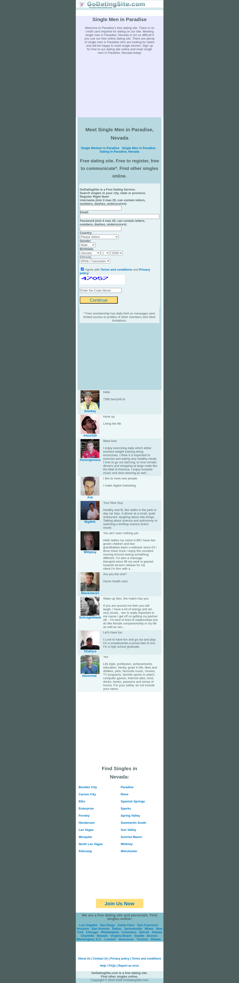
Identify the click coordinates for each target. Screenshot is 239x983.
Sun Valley (128, 830)
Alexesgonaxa (90, 460)
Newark (102, 935)
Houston (83, 928)
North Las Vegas (91, 844)
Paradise (127, 787)
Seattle (139, 935)
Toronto (142, 939)
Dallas (116, 928)
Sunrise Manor (131, 837)
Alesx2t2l (90, 435)
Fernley (84, 815)
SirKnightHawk (90, 617)
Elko (82, 801)
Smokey (90, 411)
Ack (90, 497)
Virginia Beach (121, 935)
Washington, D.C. (89, 939)
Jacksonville (133, 928)
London (110, 939)
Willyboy (90, 552)
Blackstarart (90, 593)
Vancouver (126, 939)
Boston (152, 935)
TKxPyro (90, 651)
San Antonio (101, 928)
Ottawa (155, 939)
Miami (149, 928)
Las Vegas (86, 830)
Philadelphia (110, 932)
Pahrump (85, 851)
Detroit (144, 932)
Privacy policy (120, 958)
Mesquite (85, 837)
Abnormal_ (90, 676)
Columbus (129, 932)
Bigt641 (90, 521)
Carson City (87, 794)
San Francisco (147, 925)
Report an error (128, 965)
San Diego (107, 925)
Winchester (129, 851)
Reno (125, 794)
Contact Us (100, 958)
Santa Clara (126, 925)
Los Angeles (88, 925)
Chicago (92, 932)
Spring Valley (130, 815)
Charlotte (87, 935)
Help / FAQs (108, 965)
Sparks (126, 808)
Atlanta (157, 932)
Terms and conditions (116, 269)
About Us (84, 958)
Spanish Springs (133, 801)
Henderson (87, 822)
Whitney (127, 844)
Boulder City (88, 787)
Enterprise (86, 808)
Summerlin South (133, 822)
